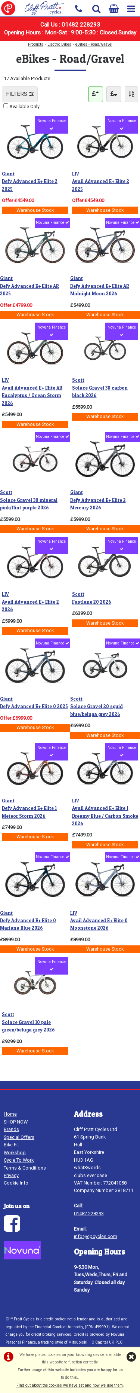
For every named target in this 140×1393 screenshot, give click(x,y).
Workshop (15, 1152)
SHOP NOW (16, 1122)
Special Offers (19, 1137)
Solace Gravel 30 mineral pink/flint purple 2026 (28, 500)
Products (35, 44)
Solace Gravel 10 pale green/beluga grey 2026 (28, 1022)
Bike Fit (11, 1144)
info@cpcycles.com (95, 1236)
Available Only (24, 106)
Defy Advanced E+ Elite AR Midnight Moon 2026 (99, 285)
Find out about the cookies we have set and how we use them (69, 1385)
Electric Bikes (59, 44)
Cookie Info (16, 1183)
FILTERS (20, 94)
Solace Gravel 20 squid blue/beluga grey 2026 (96, 706)
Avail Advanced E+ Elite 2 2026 (30, 601)
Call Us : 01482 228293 (70, 24)
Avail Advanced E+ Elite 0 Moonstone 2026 (99, 920)
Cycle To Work (19, 1160)
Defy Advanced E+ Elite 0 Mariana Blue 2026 (28, 920)
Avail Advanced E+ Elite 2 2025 (100, 181)
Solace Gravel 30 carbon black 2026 (100, 387)
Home (10, 1114)
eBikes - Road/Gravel (93, 44)
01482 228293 (89, 1213)
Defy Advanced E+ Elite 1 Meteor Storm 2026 (29, 808)
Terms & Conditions (25, 1168)
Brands (11, 1129)
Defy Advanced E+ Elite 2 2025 (29, 181)
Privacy (11, 1175)
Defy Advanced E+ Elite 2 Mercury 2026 (98, 500)
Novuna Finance (51, 124)
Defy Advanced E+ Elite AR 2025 (29, 285)
